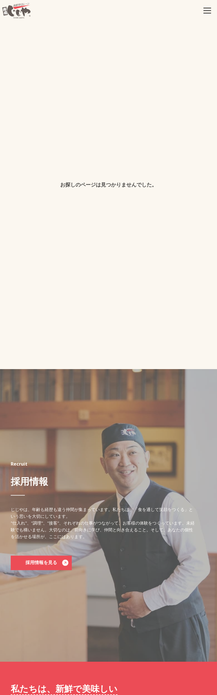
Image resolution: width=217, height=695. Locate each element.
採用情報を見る (46, 563)
